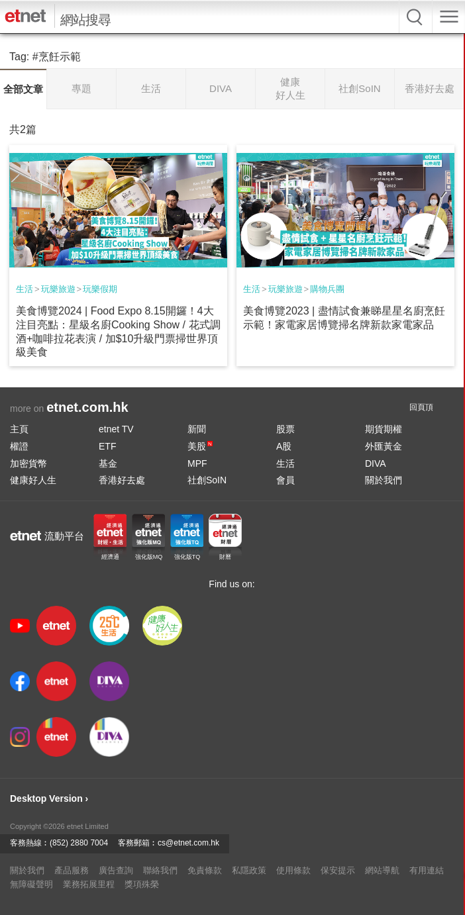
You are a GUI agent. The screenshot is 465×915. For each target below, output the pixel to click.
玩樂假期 (100, 289)
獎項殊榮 (142, 884)
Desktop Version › (49, 798)
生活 (24, 289)
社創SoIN (207, 480)
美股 (200, 446)
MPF (197, 463)
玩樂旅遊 (58, 289)
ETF (107, 446)
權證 (19, 446)
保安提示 (338, 870)
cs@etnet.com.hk (188, 842)
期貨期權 (383, 429)
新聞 (196, 429)
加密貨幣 (28, 463)
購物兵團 (327, 289)
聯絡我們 (160, 870)
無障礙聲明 (31, 884)
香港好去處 (122, 480)
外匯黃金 (383, 446)
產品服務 (71, 870)
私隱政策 (249, 870)
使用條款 (293, 870)
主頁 (19, 429)
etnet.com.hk (87, 407)
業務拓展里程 (89, 884)
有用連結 (426, 870)
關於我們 (383, 480)
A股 (283, 446)
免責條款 (204, 870)
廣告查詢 (116, 870)
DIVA (375, 463)
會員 (285, 480)
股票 (285, 429)
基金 (108, 463)
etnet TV (116, 429)
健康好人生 (33, 480)
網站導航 (382, 870)
